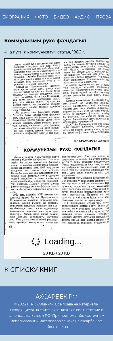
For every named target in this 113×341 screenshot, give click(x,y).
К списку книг (30, 270)
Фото (41, 17)
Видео (61, 17)
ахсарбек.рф (56, 296)
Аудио (82, 17)
